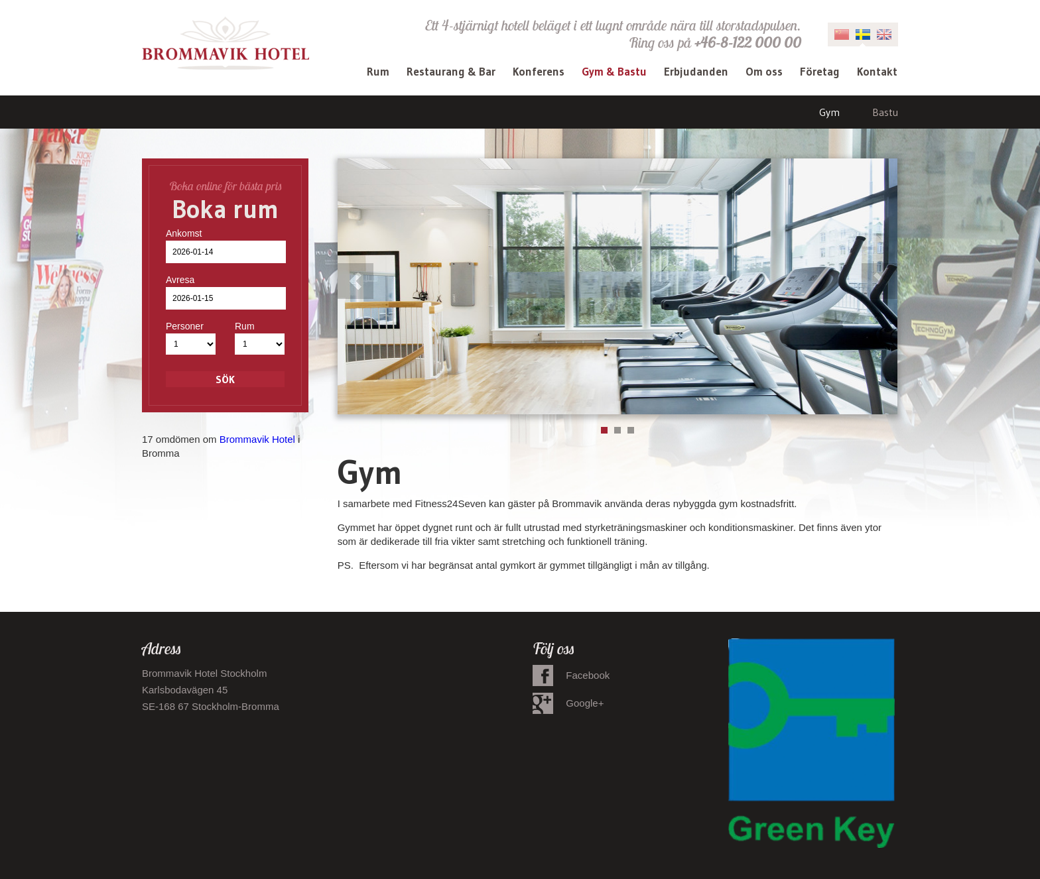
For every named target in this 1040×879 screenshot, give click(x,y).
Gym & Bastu (614, 71)
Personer (185, 326)
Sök (225, 379)
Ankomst (184, 233)
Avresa (180, 279)
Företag (820, 71)
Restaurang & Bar (451, 71)
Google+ (585, 703)
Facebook (588, 675)
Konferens (538, 71)
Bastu (885, 112)
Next (879, 281)
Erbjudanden (696, 71)
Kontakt (877, 71)
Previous (355, 281)
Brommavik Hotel (257, 439)
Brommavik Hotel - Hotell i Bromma (225, 43)
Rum (378, 71)
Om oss (764, 71)
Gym (829, 112)
